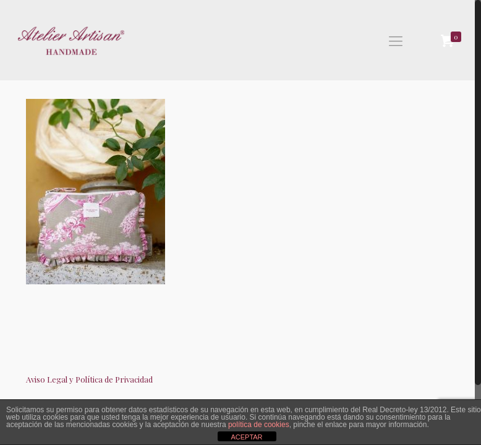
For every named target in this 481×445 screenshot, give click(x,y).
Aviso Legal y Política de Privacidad (89, 379)
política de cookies (258, 424)
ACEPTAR (246, 437)
